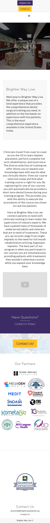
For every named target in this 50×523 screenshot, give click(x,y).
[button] (29, 16)
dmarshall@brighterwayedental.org (25, 511)
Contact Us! (25, 343)
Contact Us (25, 9)
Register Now (25, 3)
